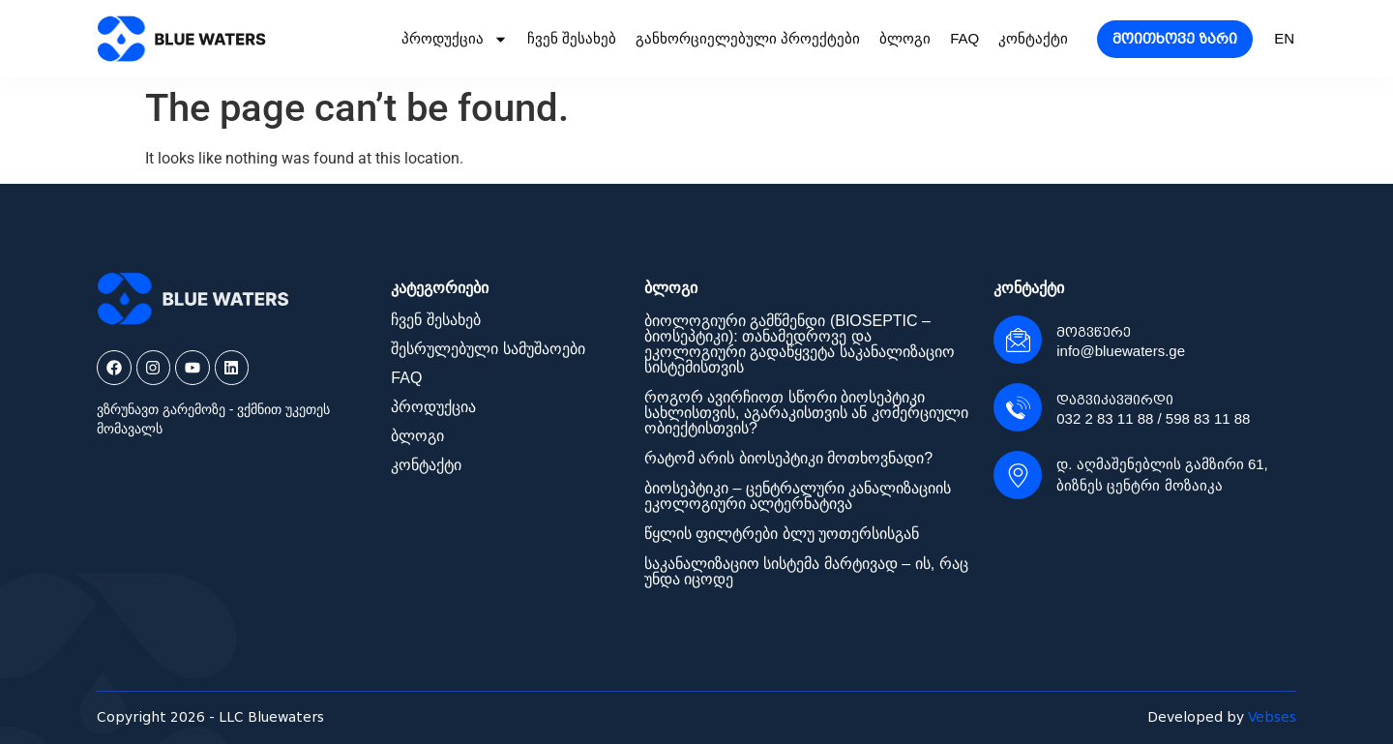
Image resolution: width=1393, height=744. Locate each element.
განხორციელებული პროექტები (748, 38)
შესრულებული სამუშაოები (487, 349)
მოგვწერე (1093, 332)
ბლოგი (905, 38)
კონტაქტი (1033, 38)
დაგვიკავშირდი (1114, 400)
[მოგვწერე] (1017, 339)
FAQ (964, 38)
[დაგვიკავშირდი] (1017, 407)
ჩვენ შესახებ (571, 38)
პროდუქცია (454, 38)
